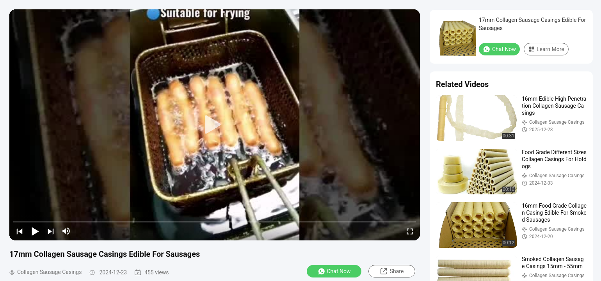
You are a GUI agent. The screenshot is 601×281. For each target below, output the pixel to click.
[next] (51, 231)
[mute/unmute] (66, 231)
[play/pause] (35, 231)
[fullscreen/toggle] (410, 231)
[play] (214, 125)
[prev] (19, 231)
